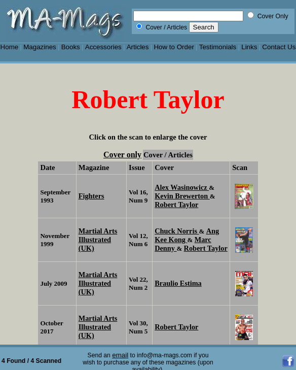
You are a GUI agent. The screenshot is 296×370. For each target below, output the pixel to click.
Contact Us (278, 47)
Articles (138, 47)
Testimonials (218, 47)
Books (70, 47)
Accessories (103, 47)
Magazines (39, 47)
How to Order (174, 47)
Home (10, 47)
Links (249, 47)
